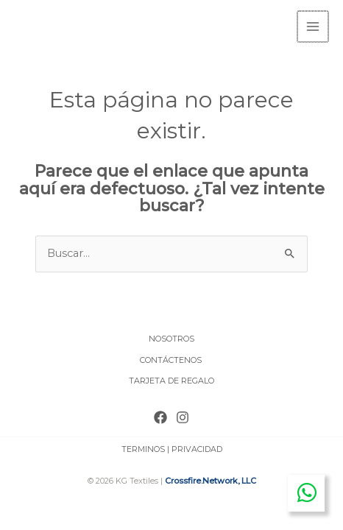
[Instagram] (182, 416)
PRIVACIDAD (197, 447)
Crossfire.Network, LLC (210, 479)
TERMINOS (143, 447)
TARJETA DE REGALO (171, 379)
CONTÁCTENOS (172, 358)
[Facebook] (160, 416)
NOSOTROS (171, 337)
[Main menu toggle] (313, 25)
